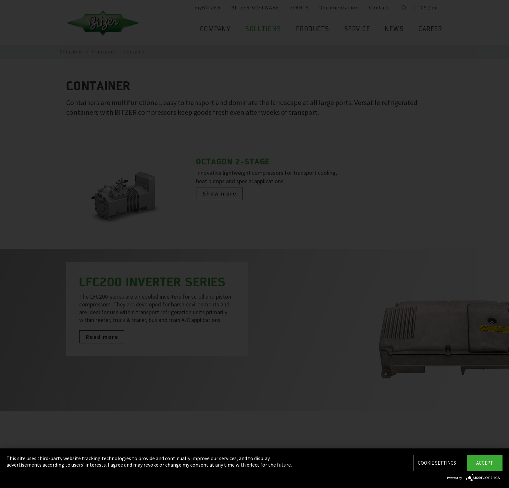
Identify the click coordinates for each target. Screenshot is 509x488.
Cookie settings (437, 463)
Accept (484, 463)
